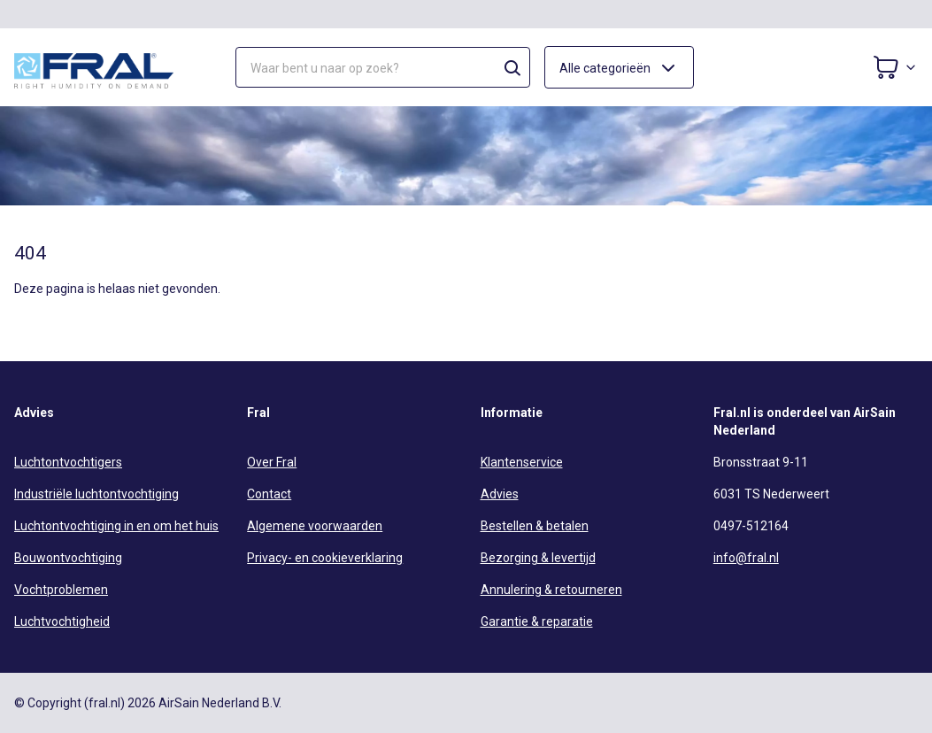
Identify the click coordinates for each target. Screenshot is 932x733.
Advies (500, 494)
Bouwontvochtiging (68, 558)
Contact (269, 494)
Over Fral (272, 462)
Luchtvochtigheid (62, 621)
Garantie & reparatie (537, 621)
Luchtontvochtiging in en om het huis (116, 526)
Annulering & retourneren (551, 590)
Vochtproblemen (61, 590)
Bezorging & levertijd (538, 558)
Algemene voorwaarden (314, 526)
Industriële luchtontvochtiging (96, 494)
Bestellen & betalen (535, 526)
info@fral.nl (746, 558)
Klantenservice (522, 462)
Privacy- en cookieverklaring (325, 558)
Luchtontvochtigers (68, 462)
